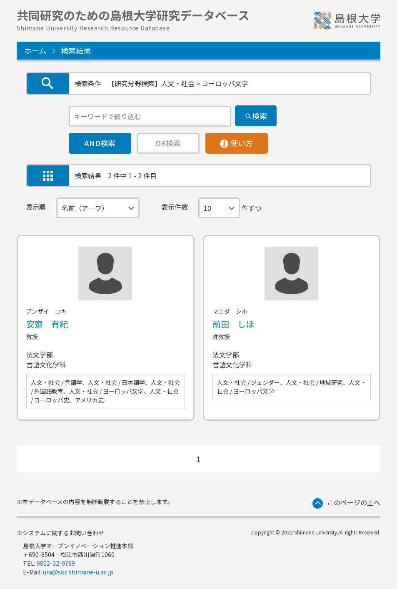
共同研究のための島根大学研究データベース (133, 19)
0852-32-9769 (56, 563)
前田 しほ (233, 324)
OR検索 (168, 142)
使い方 (236, 141)
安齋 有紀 (47, 324)
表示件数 (174, 207)
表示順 (36, 207)
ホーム (35, 50)
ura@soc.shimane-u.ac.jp (78, 572)
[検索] (256, 115)
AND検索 (100, 142)
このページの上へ (353, 502)
